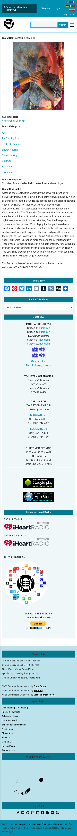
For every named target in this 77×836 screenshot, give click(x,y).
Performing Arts (11, 138)
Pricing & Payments (11, 712)
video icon (44, 339)
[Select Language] (69, 14)
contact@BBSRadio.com (28, 678)
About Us (6, 737)
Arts (4, 132)
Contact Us (7, 742)
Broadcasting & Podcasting (15, 708)
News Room (7, 729)
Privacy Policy (8, 746)
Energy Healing (10, 149)
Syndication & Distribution (14, 725)
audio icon (44, 328)
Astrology (7, 166)
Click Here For (38, 361)
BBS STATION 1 (38, 415)
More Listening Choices (38, 365)
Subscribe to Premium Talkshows (15, 8)
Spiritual (6, 161)
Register (46, 8)
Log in (58, 8)
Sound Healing (10, 155)
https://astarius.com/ (13, 120)
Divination (7, 172)
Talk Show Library (10, 716)
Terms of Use (8, 750)
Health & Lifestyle (11, 144)
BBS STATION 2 (38, 428)
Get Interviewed (9, 720)
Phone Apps (7, 733)
